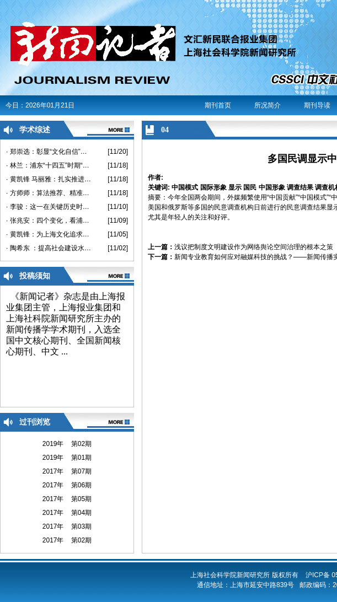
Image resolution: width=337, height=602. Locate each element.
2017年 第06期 (67, 485)
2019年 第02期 (67, 444)
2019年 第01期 (67, 457)
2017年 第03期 (67, 526)
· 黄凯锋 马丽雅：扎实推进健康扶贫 (49, 179)
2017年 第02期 (67, 540)
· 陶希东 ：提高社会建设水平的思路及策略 (49, 248)
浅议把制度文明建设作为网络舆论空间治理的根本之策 (253, 247)
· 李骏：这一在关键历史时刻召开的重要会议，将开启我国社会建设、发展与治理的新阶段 (49, 207)
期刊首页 (218, 105)
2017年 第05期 (67, 499)
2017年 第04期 (67, 513)
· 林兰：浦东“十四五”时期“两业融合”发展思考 (49, 165)
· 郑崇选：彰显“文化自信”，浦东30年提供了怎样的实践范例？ (49, 151)
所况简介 (267, 105)
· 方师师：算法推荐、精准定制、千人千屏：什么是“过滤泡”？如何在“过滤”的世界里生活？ (49, 193)
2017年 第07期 (67, 471)
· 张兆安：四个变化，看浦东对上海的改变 (49, 220)
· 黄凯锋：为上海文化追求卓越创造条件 (49, 234)
